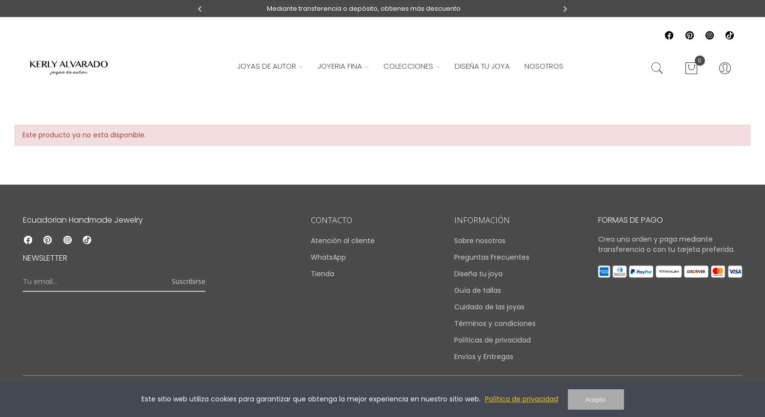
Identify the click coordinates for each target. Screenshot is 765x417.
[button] (199, 8)
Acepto (595, 399)
